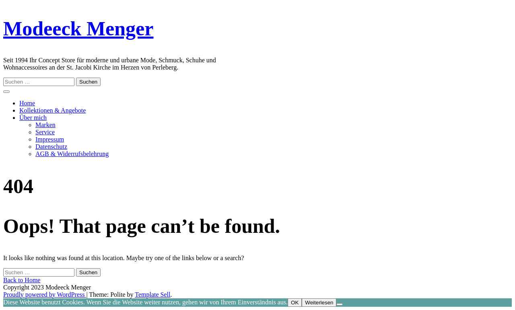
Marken (45, 124)
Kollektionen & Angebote (52, 110)
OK (295, 303)
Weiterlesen (319, 303)
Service (45, 132)
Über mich (33, 117)
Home (27, 103)
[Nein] (339, 304)
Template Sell (152, 294)
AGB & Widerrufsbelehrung (72, 153)
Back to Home (21, 280)
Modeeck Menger (78, 28)
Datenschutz (51, 146)
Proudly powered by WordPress (44, 294)
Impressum (49, 139)
